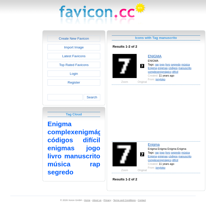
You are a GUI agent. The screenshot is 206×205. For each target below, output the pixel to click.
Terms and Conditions (124, 200)
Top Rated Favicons (73, 65)
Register (74, 82)
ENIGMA (155, 56)
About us (96, 200)
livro (167, 64)
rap (157, 64)
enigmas (163, 68)
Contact (142, 200)
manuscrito (184, 68)
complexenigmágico (160, 71)
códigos (173, 68)
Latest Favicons (74, 56)
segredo (176, 64)
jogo (162, 64)
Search (92, 97)
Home (87, 200)
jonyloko (160, 79)
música (185, 64)
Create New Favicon (74, 38)
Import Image (74, 47)
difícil (175, 71)
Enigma (152, 68)
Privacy (107, 200)
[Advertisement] (21, 105)
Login (74, 74)
